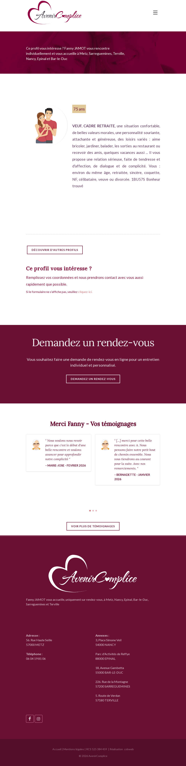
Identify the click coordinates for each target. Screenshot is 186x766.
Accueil (56, 749)
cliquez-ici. (85, 292)
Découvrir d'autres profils (55, 249)
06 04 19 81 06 (36, 658)
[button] (90, 510)
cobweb (129, 749)
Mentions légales (73, 749)
